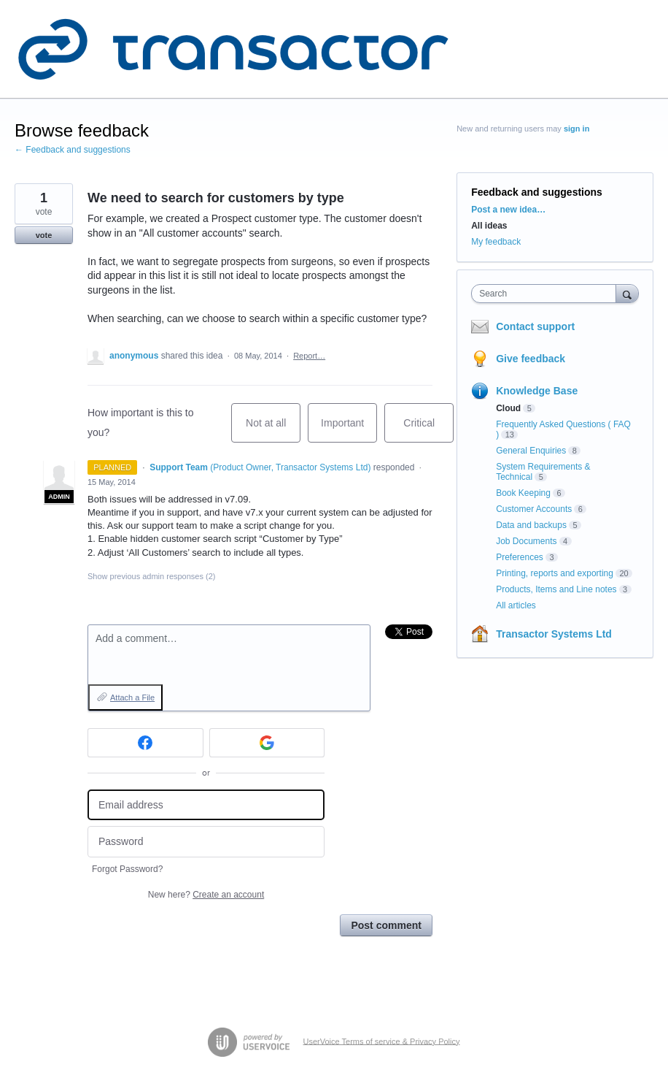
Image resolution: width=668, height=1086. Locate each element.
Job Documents (526, 541)
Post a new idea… (508, 209)
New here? (206, 895)
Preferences (519, 557)
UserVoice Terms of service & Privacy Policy (381, 1040)
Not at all (273, 430)
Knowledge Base (537, 391)
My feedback (496, 242)
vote (44, 235)
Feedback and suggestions (536, 192)
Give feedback (530, 358)
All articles (516, 605)
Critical (428, 430)
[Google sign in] (267, 742)
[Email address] (206, 805)
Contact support (535, 326)
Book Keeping (523, 493)
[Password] (206, 841)
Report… (309, 355)
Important (349, 430)
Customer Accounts (534, 509)
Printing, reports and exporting (554, 573)
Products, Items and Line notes (556, 589)
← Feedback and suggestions (73, 150)
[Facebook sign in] (145, 742)
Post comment (386, 925)
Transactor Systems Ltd (554, 634)
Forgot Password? (127, 869)
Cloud (508, 408)
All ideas (489, 226)
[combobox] (546, 293)
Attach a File (132, 697)
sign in (576, 128)
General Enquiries (531, 451)
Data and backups (531, 525)
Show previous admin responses (151, 576)
